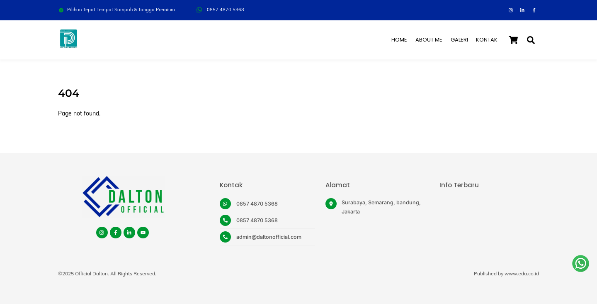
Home (399, 40)
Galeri (459, 40)
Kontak (487, 40)
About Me (428, 40)
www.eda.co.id (522, 273)
